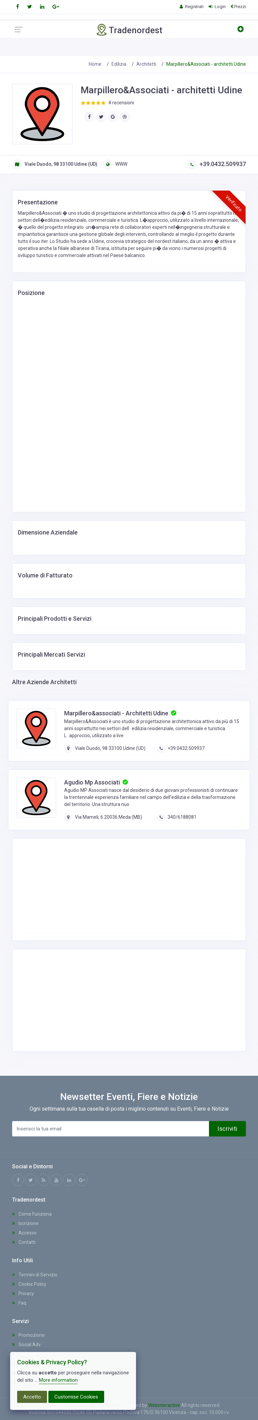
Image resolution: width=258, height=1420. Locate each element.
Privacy (23, 1293)
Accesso (24, 1232)
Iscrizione (25, 1223)
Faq (19, 1303)
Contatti (24, 1242)
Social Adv (26, 1344)
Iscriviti (227, 1128)
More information (58, 1380)
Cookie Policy (29, 1284)
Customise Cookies (76, 1397)
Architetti (146, 64)
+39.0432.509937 (216, 163)
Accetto (32, 1397)
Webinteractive (164, 1405)
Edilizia (119, 64)
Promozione (28, 1335)
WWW (115, 164)
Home (95, 64)
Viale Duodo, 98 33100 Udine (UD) (54, 164)
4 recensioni (121, 102)
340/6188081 (182, 817)
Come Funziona (32, 1214)
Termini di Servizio (34, 1274)
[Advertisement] (70, 888)
